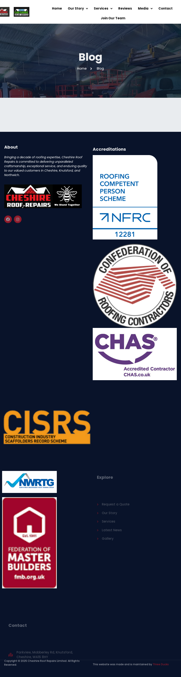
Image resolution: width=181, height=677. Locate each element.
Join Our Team (113, 19)
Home (57, 10)
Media (145, 10)
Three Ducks (160, 662)
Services (103, 10)
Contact (165, 10)
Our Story (78, 10)
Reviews (125, 10)
